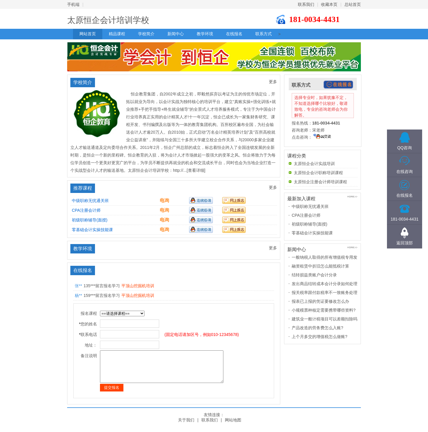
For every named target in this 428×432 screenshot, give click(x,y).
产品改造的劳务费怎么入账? (317, 327)
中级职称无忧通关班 (90, 200)
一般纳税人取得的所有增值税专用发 (324, 257)
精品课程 (117, 34)
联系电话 (88, 334)
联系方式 (263, 34)
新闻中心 (175, 34)
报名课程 (89, 313)
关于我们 (186, 426)
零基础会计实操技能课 (92, 229)
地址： (91, 345)
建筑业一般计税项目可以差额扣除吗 (324, 319)
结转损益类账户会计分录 (314, 275)
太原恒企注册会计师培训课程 (320, 181)
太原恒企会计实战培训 (314, 163)
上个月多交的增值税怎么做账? (319, 336)
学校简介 (146, 34)
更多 (273, 81)
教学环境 (205, 34)
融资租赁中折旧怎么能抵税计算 (320, 266)
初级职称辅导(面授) (89, 220)
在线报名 (234, 34)
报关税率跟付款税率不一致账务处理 (324, 292)
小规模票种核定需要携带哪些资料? (324, 310)
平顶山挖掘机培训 (137, 285)
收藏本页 (329, 4)
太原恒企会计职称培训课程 (318, 172)
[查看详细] (196, 170)
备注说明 (89, 355)
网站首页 (87, 34)
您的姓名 (88, 324)
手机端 (73, 4)
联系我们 (306, 4)
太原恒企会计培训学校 (108, 20)
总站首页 (352, 4)
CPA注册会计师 (86, 210)
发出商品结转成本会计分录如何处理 (324, 283)
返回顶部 (404, 243)
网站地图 (233, 426)
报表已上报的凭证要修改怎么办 (320, 301)
